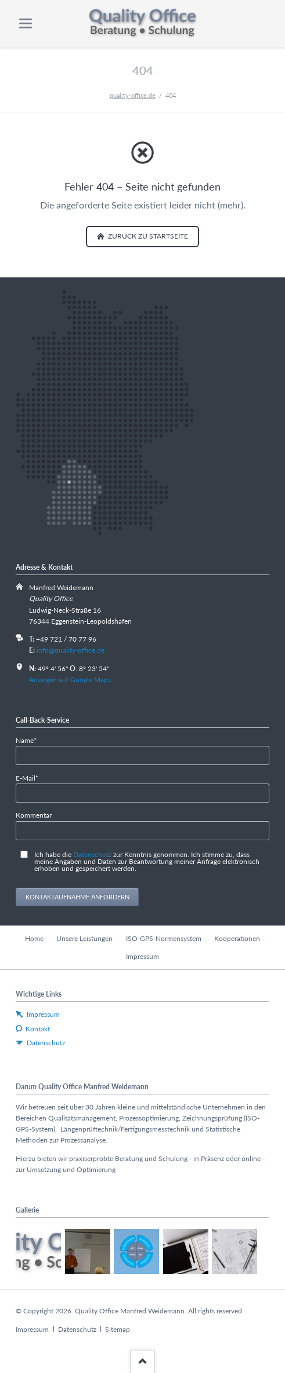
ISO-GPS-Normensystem (163, 938)
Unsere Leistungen (84, 938)
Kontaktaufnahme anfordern (77, 896)
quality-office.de (133, 95)
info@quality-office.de (70, 650)
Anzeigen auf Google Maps (70, 679)
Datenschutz (92, 854)
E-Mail (31, 777)
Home (34, 938)
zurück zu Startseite (147, 236)
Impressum (142, 956)
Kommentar (34, 815)
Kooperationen (237, 938)
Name (31, 740)
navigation (25, 23)
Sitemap (117, 1329)
